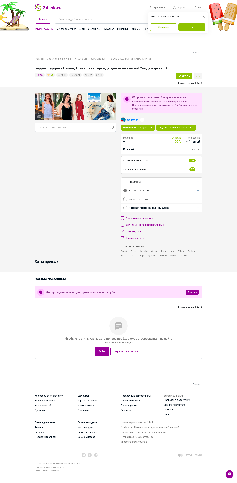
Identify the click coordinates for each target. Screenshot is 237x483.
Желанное (94, 29)
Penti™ (164, 251)
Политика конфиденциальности (49, 467)
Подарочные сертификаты (136, 395)
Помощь (169, 409)
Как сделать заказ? (46, 400)
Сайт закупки (131, 231)
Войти (195, 7)
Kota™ (173, 251)
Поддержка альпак (45, 436)
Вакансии (126, 410)
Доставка (40, 410)
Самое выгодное (87, 422)
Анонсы (136, 29)
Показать (192, 292)
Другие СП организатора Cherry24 (142, 225)
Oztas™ (134, 251)
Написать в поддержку (177, 400)
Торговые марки (87, 400)
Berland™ (192, 251)
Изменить (163, 27)
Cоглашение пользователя (47, 471)
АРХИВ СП (81, 58)
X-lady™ (182, 251)
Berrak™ (124, 251)
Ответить (184, 75)
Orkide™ (155, 251)
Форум (178, 7)
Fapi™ (142, 255)
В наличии (122, 29)
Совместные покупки (59, 58)
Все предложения (66, 29)
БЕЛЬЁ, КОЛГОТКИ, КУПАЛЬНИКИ (131, 58)
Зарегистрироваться (126, 351)
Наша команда (86, 405)
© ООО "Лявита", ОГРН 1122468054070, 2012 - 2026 (57, 463)
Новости (39, 432)
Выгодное (108, 29)
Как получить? (43, 405)
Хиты (82, 29)
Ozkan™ (134, 255)
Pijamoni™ (152, 255)
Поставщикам (129, 405)
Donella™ (144, 251)
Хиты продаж (85, 427)
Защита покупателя (174, 404)
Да (191, 27)
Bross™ (124, 255)
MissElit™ (184, 255)
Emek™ (173, 255)
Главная (39, 58)
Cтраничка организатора (137, 218)
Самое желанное (87, 432)
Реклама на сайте (131, 400)
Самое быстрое (86, 436)
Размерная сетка (133, 238)
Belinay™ (164, 255)
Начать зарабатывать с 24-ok (137, 422)
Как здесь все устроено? (49, 395)
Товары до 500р (44, 29)
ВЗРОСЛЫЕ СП (98, 58)
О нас (167, 414)
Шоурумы (83, 395)
